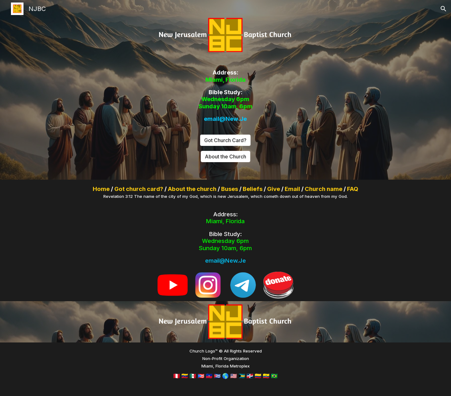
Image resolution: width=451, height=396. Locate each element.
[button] (443, 8)
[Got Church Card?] (225, 140)
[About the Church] (225, 156)
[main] (225, 96)
